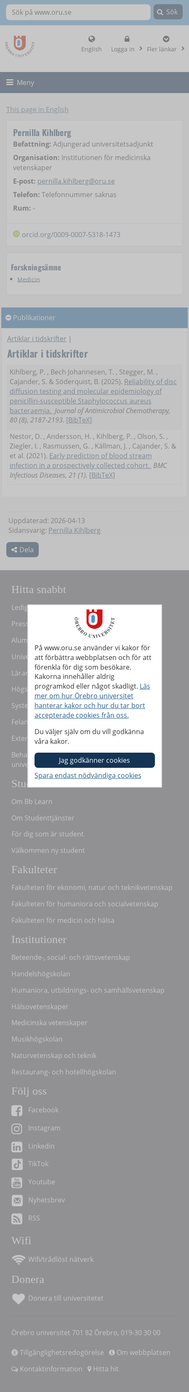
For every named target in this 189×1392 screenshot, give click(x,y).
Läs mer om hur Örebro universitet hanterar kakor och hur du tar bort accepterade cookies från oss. (92, 700)
